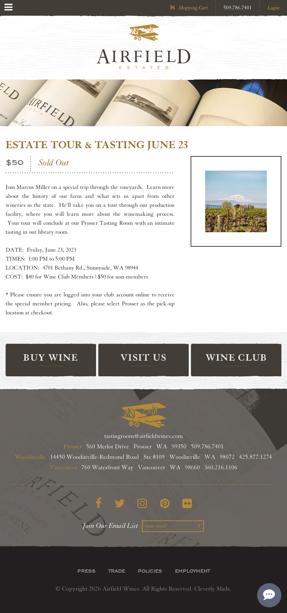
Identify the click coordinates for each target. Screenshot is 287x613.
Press (86, 570)
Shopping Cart (193, 7)
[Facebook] (98, 504)
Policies (150, 570)
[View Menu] (8, 7)
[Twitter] (119, 504)
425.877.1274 (255, 457)
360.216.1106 (220, 467)
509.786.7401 (237, 7)
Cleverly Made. (213, 588)
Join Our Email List (110, 526)
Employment (192, 570)
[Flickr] (187, 504)
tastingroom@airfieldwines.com (143, 436)
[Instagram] (142, 504)
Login (274, 7)
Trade (116, 570)
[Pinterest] (165, 504)
